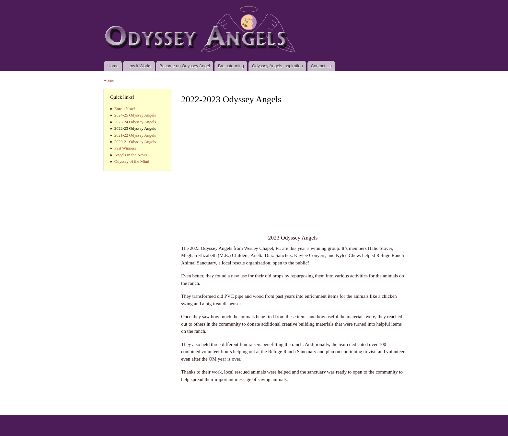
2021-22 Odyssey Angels (135, 135)
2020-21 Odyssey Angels (135, 142)
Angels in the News (130, 155)
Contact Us (321, 65)
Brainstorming (231, 65)
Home (113, 65)
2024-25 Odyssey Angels (135, 115)
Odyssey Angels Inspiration (277, 65)
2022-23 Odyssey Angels (135, 128)
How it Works (139, 65)
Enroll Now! (124, 108)
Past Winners (125, 148)
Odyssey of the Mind (131, 161)
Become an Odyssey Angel (184, 65)
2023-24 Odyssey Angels (135, 122)
